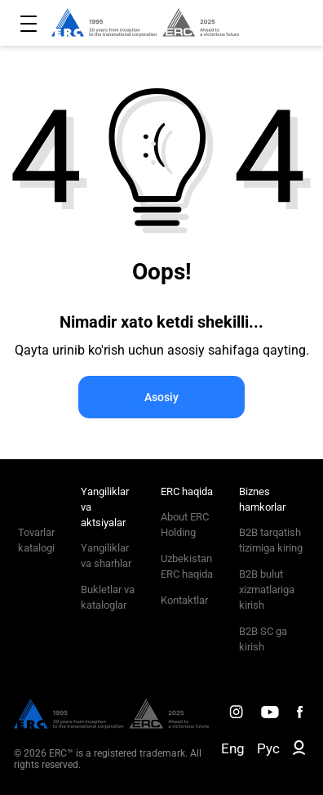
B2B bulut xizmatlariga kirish (266, 589)
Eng (233, 748)
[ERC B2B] (299, 750)
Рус (268, 748)
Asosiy (161, 397)
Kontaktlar (184, 600)
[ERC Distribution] (111, 724)
